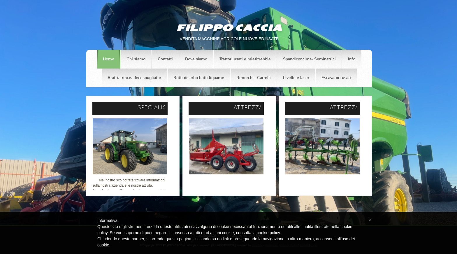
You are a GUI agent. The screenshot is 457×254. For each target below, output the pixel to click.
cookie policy (268, 232)
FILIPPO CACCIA (229, 27)
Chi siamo (135, 59)
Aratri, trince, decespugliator (134, 77)
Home (108, 59)
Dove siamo (196, 59)
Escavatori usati (336, 77)
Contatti (165, 59)
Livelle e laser (296, 77)
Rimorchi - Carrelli (253, 77)
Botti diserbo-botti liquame (198, 77)
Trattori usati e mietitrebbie (245, 59)
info (351, 59)
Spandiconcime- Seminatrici (309, 59)
